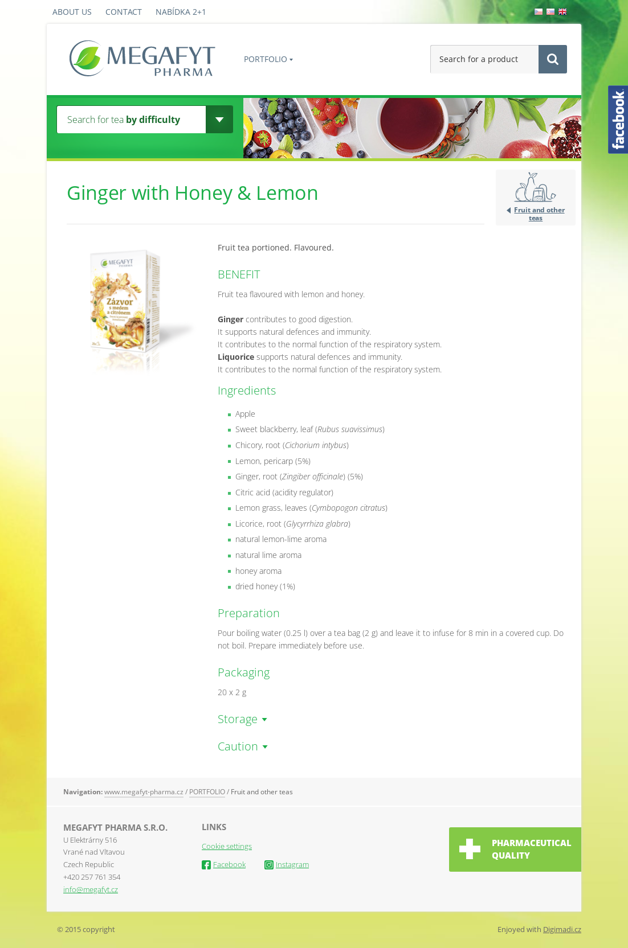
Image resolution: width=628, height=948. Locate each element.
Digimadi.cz (562, 929)
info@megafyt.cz (90, 889)
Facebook (224, 864)
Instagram (286, 864)
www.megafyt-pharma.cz (143, 792)
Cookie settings (227, 846)
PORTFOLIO (265, 59)
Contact (123, 11)
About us (72, 11)
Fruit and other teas (539, 213)
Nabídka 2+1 (181, 11)
